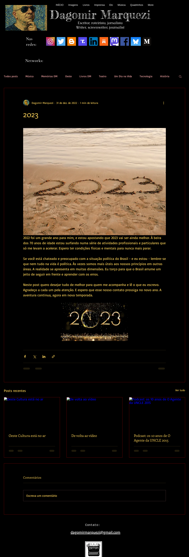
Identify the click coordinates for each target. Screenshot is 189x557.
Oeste (68, 76)
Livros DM (85, 76)
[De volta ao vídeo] (94, 413)
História (164, 76)
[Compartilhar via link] (53, 356)
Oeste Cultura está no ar (27, 435)
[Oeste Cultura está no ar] (32, 413)
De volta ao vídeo (84, 435)
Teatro (102, 76)
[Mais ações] (163, 102)
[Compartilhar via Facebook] (25, 356)
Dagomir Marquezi (100, 14)
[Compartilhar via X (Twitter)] (34, 356)
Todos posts (11, 76)
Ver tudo (180, 390)
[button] (180, 76)
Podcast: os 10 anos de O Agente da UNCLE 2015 (152, 438)
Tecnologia (146, 76)
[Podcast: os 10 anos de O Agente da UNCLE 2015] (157, 413)
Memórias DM (49, 76)
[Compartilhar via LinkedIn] (44, 356)
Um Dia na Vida (123, 76)
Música (29, 76)
